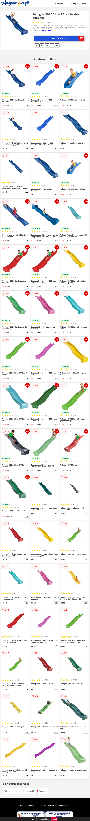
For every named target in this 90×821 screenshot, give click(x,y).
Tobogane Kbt (29, 791)
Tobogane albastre (12, 791)
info (27, 105)
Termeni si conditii (25, 805)
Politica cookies (65, 805)
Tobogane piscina (78, 3)
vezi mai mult (46, 30)
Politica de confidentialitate (45, 805)
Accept (54, 819)
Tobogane (58, 3)
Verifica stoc (68, 38)
